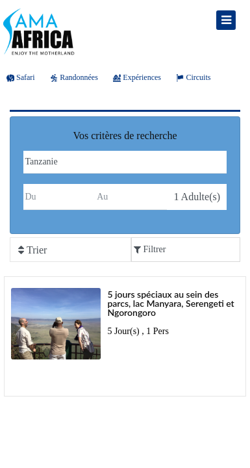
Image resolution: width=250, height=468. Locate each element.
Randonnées (74, 77)
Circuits (193, 77)
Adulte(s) (196, 196)
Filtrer (150, 249)
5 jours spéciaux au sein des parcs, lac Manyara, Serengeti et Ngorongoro (170, 303)
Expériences (137, 77)
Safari (20, 77)
